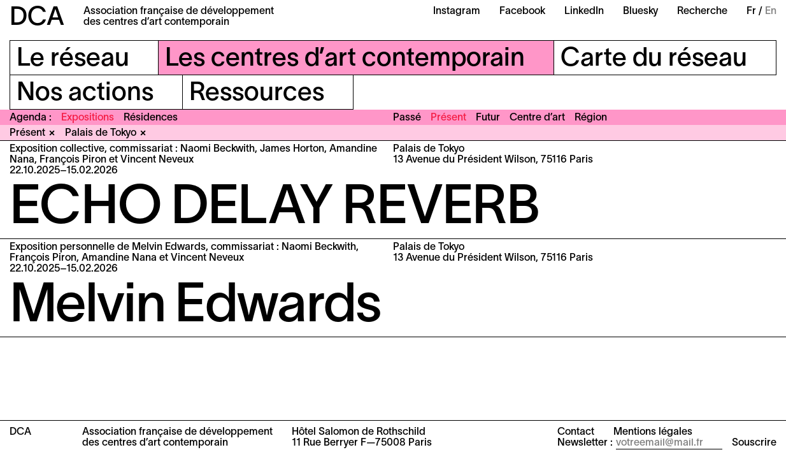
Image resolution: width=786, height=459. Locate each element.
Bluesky (640, 11)
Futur (488, 117)
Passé (407, 117)
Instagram (456, 11)
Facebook (522, 11)
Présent (448, 117)
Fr (751, 11)
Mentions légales (652, 432)
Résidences (151, 117)
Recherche (702, 11)
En (770, 11)
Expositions (87, 117)
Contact (575, 432)
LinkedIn (584, 11)
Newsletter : (585, 443)
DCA (37, 18)
